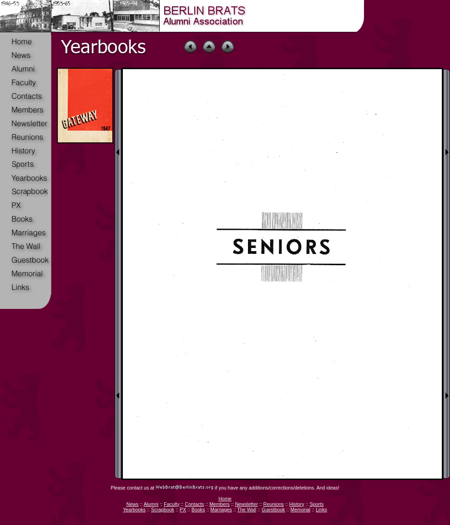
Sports (316, 504)
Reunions (273, 504)
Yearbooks (134, 509)
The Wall (246, 509)
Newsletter (246, 504)
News (132, 504)
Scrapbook (162, 509)
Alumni (151, 504)
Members (219, 504)
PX (183, 509)
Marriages (221, 509)
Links (321, 509)
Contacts (194, 504)
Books (198, 509)
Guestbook (273, 509)
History (296, 504)
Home (224, 498)
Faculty (171, 504)
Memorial (300, 509)
